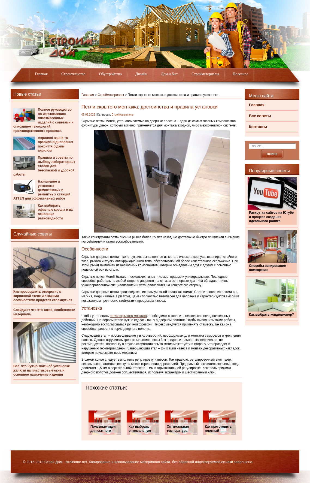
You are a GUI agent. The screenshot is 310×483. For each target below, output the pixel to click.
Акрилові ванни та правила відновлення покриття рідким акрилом (55, 144)
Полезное (240, 74)
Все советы (260, 116)
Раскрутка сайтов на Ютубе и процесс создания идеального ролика (271, 217)
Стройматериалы (205, 74)
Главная (41, 74)
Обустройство (110, 74)
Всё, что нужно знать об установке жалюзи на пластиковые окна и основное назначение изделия (41, 370)
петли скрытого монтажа (128, 316)
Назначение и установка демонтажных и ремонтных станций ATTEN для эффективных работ (41, 190)
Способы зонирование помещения (267, 268)
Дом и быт (169, 74)
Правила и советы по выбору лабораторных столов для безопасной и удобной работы (44, 166)
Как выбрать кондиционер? (271, 314)
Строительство (73, 74)
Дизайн (141, 74)
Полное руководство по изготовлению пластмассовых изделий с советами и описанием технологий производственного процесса (43, 120)
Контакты (258, 127)
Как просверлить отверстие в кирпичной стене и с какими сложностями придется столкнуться (42, 296)
